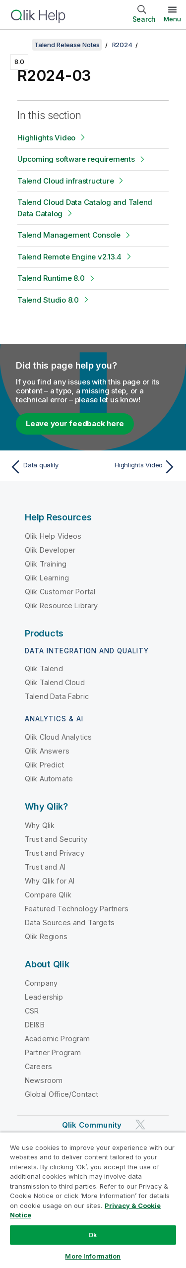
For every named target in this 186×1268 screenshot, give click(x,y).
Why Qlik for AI (49, 881)
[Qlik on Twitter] (140, 1124)
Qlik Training (45, 564)
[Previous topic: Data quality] (49, 466)
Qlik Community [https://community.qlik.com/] (92, 1125)
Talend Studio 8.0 (48, 300)
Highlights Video (46, 137)
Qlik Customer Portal (60, 591)
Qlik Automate (49, 778)
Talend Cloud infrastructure (65, 181)
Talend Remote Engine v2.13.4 (69, 256)
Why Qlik (40, 825)
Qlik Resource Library (61, 605)
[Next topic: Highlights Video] (137, 466)
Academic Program (57, 1038)
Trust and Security (56, 839)
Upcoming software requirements (76, 159)
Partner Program (53, 1052)
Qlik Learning (47, 577)
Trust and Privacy (54, 853)
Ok (92, 1235)
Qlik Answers (47, 751)
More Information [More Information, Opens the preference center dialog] (93, 1256)
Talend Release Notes (67, 45)
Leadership (44, 997)
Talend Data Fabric (57, 696)
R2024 (122, 45)
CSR (32, 1011)
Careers (38, 1066)
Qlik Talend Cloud (55, 682)
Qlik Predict (44, 765)
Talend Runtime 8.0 (51, 278)
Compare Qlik (48, 894)
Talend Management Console (69, 235)
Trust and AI (45, 867)
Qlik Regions (46, 936)
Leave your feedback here (75, 423)
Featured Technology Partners (76, 908)
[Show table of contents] (19, 44)
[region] (93, 1200)
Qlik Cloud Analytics (58, 737)
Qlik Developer (50, 550)
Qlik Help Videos (53, 536)
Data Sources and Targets (70, 922)
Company (41, 983)
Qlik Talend (44, 668)
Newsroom (43, 1080)
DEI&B (35, 1024)
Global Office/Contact (61, 1094)
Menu (172, 19)
